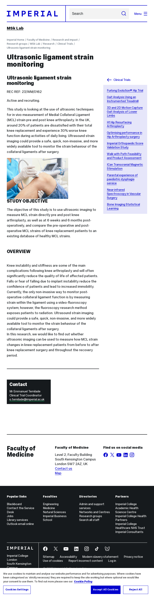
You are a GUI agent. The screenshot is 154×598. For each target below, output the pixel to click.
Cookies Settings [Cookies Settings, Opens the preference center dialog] (16, 589)
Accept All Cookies (105, 589)
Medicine (49, 508)
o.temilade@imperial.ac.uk (26, 399)
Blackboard (14, 504)
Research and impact (65, 39)
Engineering (51, 504)
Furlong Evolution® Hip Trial (125, 90)
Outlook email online (20, 524)
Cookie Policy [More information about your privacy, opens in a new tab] (83, 581)
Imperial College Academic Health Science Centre (126, 508)
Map (58, 473)
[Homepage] (36, 13)
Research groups (17, 43)
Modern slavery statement (100, 557)
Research (49, 43)
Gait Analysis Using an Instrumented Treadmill (123, 99)
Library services (17, 520)
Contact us (63, 468)
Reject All (135, 589)
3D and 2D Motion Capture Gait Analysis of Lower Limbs (125, 112)
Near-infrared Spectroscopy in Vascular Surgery (124, 194)
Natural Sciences (54, 512)
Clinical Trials (65, 43)
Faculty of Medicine (38, 39)
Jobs (10, 516)
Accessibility (68, 557)
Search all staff (89, 520)
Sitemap (48, 557)
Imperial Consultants (129, 532)
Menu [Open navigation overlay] (140, 14)
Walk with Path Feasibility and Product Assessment (124, 156)
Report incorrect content (85, 561)
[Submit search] (124, 13)
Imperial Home (15, 39)
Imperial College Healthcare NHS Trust (130, 526)
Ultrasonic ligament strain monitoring (28, 47)
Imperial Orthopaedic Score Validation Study (125, 145)
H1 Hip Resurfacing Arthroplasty (119, 124)
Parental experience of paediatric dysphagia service (122, 179)
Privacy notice (133, 557)
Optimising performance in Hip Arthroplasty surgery (124, 135)
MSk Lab (15, 28)
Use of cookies (53, 561)
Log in (112, 561)
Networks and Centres (94, 512)
